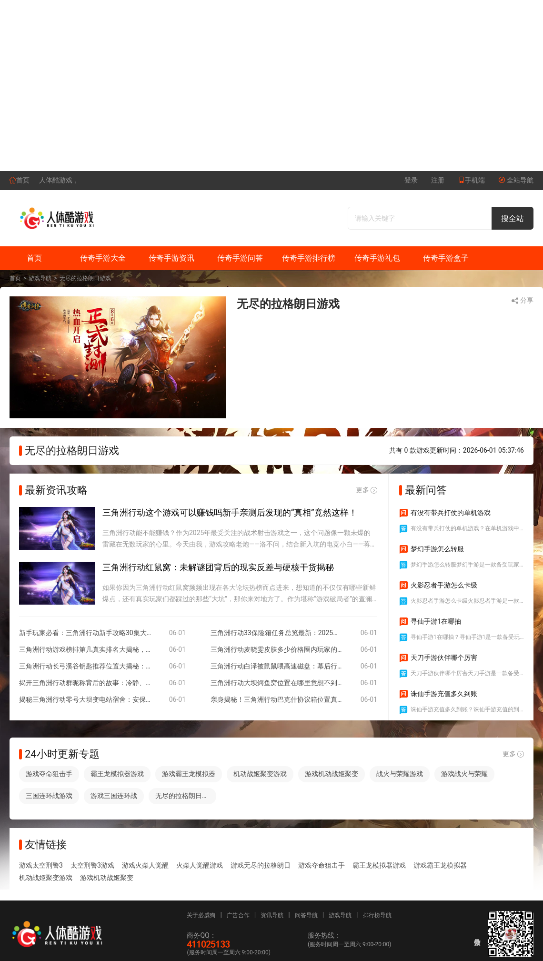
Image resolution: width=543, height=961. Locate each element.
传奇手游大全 (103, 258)
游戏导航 (40, 278)
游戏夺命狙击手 (49, 774)
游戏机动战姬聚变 (331, 774)
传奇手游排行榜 (308, 258)
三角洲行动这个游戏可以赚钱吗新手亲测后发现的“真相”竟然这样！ (229, 512)
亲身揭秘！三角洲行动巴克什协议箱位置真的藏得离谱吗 (277, 699)
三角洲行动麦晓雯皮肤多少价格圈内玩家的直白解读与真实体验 (277, 649)
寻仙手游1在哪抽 (430, 621)
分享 (522, 300)
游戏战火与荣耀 (464, 774)
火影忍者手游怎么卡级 (438, 585)
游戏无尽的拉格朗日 (261, 865)
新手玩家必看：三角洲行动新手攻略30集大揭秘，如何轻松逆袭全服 (85, 633)
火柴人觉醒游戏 (199, 865)
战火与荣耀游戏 (399, 774)
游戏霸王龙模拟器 (188, 774)
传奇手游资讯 (171, 258)
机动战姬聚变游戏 (260, 774)
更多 (366, 490)
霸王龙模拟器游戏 (117, 774)
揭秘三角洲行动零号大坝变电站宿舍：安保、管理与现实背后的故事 (85, 699)
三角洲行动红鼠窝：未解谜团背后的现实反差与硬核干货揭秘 (218, 567)
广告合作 (238, 915)
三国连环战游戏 (49, 795)
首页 (20, 180)
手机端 (471, 180)
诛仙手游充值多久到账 (438, 694)
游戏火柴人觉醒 (145, 865)
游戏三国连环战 (113, 795)
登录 (411, 180)
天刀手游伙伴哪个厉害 (438, 658)
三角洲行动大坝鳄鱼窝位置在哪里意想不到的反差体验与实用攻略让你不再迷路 (277, 683)
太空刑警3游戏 (92, 865)
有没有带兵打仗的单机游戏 (445, 513)
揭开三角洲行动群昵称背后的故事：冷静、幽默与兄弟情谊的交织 (85, 683)
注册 (437, 180)
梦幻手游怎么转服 (431, 549)
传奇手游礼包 (377, 258)
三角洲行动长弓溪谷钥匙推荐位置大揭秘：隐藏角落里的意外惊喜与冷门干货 (85, 666)
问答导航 (306, 915)
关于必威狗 (201, 915)
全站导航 (515, 180)
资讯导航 (272, 915)
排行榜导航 (377, 915)
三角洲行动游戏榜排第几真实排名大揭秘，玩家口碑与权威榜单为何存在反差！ (85, 649)
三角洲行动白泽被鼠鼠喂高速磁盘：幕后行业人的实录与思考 (277, 666)
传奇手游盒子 (446, 258)
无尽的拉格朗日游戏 (85, 278)
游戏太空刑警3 (41, 865)
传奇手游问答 (240, 258)
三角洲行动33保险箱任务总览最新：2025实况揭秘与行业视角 (277, 633)
